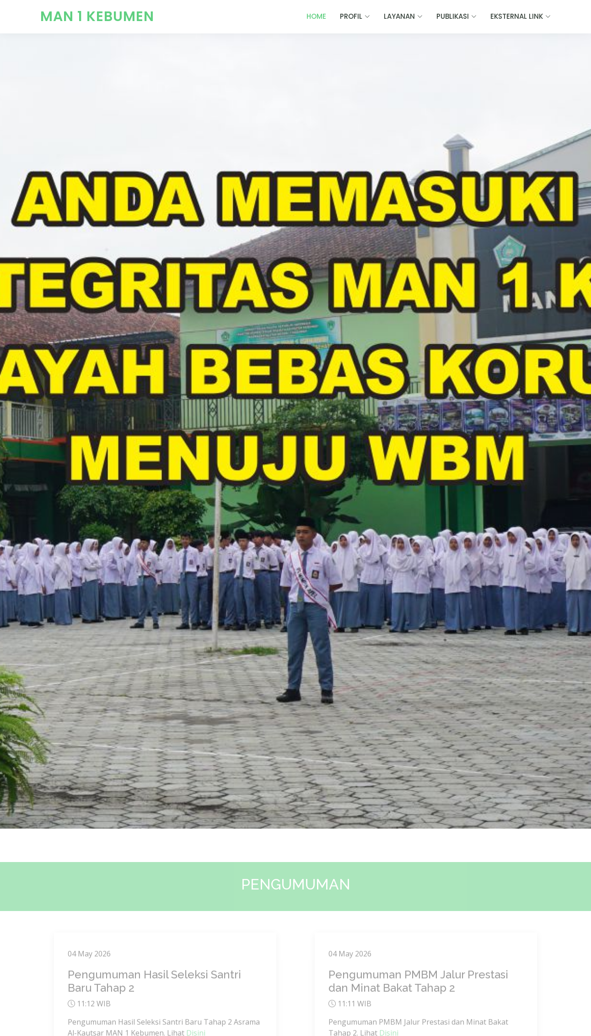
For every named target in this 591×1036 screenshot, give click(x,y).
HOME (316, 16)
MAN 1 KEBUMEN (97, 16)
